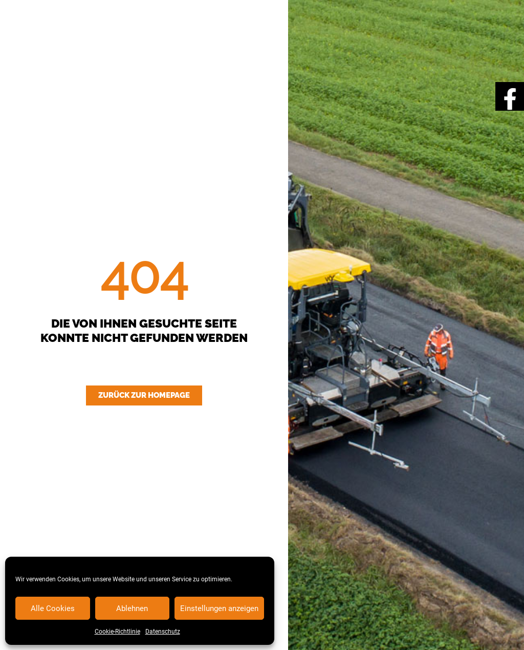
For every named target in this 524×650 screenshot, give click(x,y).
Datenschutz (162, 631)
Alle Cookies (53, 608)
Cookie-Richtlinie (117, 631)
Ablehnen (132, 608)
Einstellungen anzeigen (219, 608)
